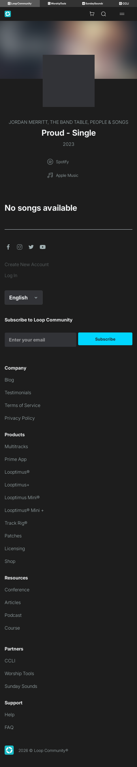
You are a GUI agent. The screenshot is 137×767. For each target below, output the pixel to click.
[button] (8, 246)
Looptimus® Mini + (24, 510)
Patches (13, 536)
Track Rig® (16, 523)
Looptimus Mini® (22, 497)
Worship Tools (19, 673)
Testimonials (18, 392)
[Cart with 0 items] (92, 13)
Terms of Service (22, 405)
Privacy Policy (20, 418)
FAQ (9, 727)
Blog (9, 380)
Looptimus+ (17, 485)
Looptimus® (17, 472)
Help (9, 714)
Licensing (15, 548)
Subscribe (105, 339)
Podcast (13, 615)
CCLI (10, 661)
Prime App (16, 459)
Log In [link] (11, 275)
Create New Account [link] (27, 264)
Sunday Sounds (21, 686)
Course (12, 628)
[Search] (103, 13)
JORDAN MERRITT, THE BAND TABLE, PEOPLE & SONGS (68, 122)
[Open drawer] (122, 13)
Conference (17, 589)
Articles (13, 602)
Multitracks (16, 446)
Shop (10, 561)
